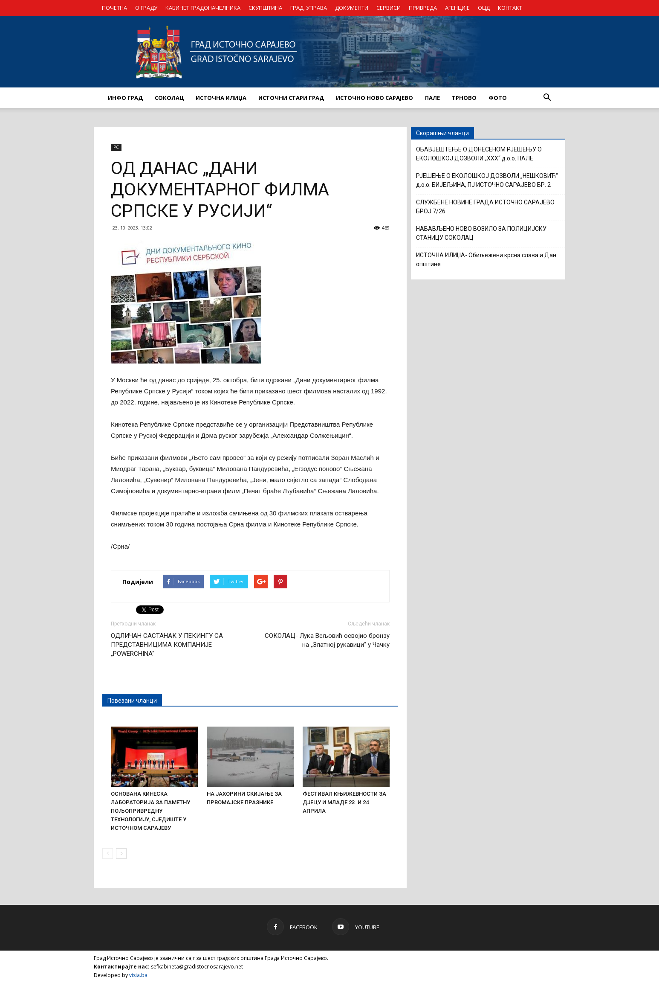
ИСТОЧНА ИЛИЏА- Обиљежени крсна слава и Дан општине (486, 260)
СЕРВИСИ (388, 8)
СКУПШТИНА (265, 8)
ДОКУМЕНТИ (351, 8)
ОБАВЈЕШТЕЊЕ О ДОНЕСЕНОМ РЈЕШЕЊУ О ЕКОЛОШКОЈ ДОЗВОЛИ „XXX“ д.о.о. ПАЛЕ (479, 154)
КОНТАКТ (510, 8)
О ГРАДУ (146, 8)
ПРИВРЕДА (423, 8)
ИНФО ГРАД (125, 98)
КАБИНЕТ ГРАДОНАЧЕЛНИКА (202, 8)
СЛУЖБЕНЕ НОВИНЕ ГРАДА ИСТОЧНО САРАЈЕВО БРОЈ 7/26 (485, 207)
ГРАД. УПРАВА (308, 8)
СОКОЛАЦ (169, 98)
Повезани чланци (132, 700)
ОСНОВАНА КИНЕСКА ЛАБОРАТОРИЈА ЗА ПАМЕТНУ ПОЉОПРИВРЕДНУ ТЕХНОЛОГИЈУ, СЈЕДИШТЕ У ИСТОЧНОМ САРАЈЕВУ (150, 811)
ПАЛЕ (432, 98)
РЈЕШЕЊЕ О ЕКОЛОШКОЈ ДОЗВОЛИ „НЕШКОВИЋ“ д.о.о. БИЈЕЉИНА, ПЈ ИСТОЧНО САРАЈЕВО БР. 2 (487, 180)
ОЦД (484, 8)
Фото (497, 98)
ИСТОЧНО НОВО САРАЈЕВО (374, 98)
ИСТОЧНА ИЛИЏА (221, 98)
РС (116, 147)
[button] (547, 97)
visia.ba (138, 975)
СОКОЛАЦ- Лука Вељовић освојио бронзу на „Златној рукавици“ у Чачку (327, 640)
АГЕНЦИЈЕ (457, 8)
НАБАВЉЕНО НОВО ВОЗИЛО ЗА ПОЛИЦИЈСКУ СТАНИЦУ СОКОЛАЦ (481, 233)
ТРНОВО (464, 98)
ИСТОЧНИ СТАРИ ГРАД (291, 98)
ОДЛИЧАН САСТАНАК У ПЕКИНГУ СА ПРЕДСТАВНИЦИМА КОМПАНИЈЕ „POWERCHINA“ (167, 644)
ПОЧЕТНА (114, 8)
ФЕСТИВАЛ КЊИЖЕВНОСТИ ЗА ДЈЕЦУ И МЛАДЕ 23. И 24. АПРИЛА (344, 802)
